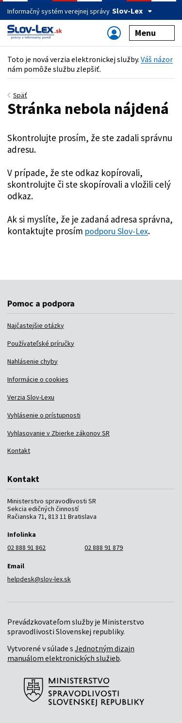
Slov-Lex (132, 11)
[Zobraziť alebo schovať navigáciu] (114, 33)
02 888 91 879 (103, 547)
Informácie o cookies (37, 379)
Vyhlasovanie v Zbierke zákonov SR (58, 433)
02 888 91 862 (26, 547)
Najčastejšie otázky (35, 325)
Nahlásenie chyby (32, 361)
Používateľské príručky (40, 343)
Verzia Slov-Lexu (30, 397)
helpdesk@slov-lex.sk (39, 579)
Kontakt (18, 450)
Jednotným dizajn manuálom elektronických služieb (70, 653)
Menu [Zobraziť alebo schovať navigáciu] (152, 32)
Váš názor (157, 59)
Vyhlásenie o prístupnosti (44, 415)
